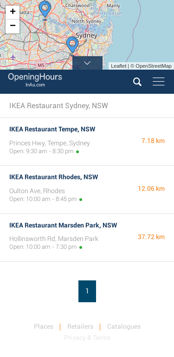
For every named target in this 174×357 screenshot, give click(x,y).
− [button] (13, 26)
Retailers (80, 326)
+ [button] (13, 12)
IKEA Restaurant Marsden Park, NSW (63, 225)
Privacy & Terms (87, 337)
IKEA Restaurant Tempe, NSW (52, 129)
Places (43, 326)
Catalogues (124, 326)
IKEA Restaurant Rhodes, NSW (53, 177)
